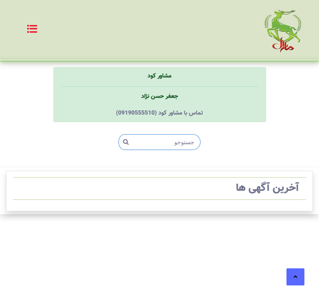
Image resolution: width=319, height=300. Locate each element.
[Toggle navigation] (23, 29)
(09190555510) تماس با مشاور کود (159, 113)
